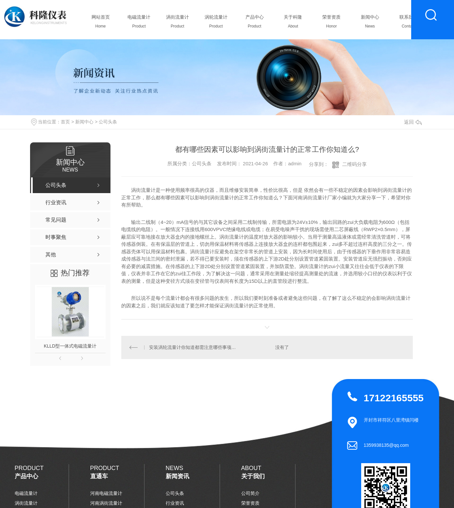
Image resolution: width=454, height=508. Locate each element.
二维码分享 (354, 164)
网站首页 (100, 23)
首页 (65, 121)
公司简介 (250, 493)
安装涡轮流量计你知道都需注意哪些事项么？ (194, 347)
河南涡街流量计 (106, 503)
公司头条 (108, 121)
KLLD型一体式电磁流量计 (70, 346)
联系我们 (408, 23)
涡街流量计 (177, 23)
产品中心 (254, 23)
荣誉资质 (331, 23)
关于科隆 (293, 23)
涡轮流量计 (215, 23)
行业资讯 (175, 503)
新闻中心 (369, 23)
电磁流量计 (139, 23)
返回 (413, 122)
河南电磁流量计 (106, 493)
